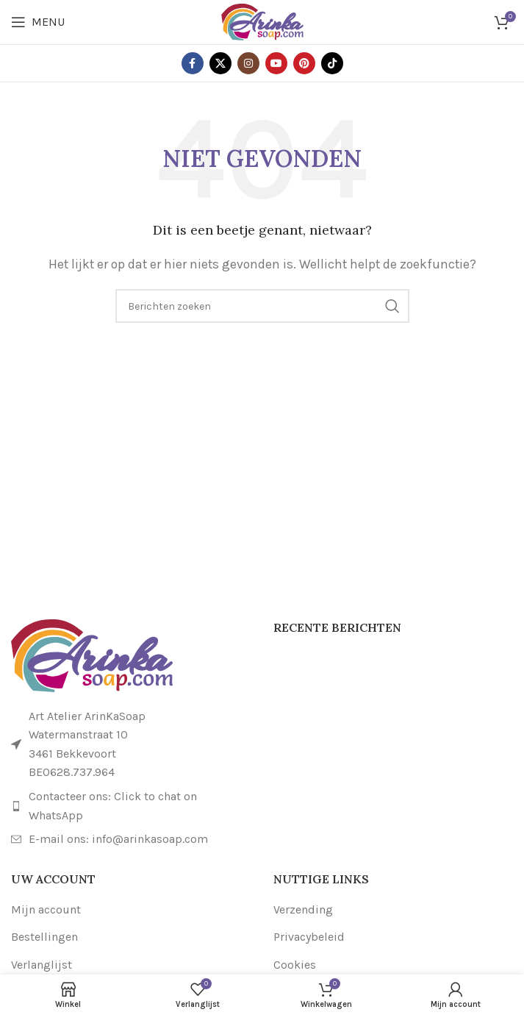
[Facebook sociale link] (193, 63)
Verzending (303, 909)
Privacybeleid (309, 937)
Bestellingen (44, 937)
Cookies (294, 965)
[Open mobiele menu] (38, 22)
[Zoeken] (262, 306)
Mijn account (46, 909)
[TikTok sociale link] (332, 63)
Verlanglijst (41, 965)
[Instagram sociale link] (248, 63)
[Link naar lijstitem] (131, 806)
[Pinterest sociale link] (304, 63)
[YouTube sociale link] (276, 63)
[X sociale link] (220, 63)
